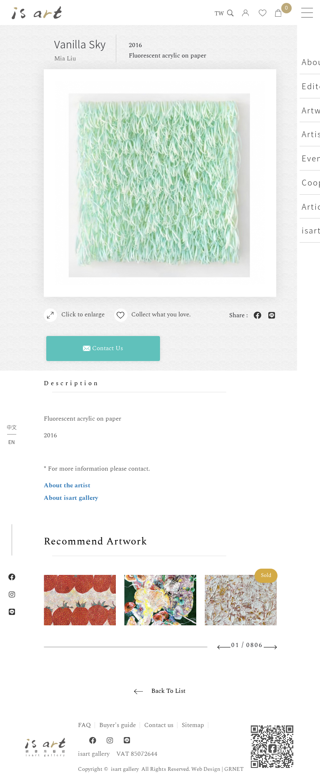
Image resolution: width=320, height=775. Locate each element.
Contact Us (103, 348)
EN (11, 441)
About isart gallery (71, 498)
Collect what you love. (153, 315)
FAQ (84, 725)
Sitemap (193, 725)
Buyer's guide (117, 725)
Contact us (158, 725)
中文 (12, 428)
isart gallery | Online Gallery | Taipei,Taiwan (37, 12)
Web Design (205, 769)
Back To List (168, 691)
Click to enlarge (74, 315)
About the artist (67, 485)
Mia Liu (65, 58)
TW (217, 14)
